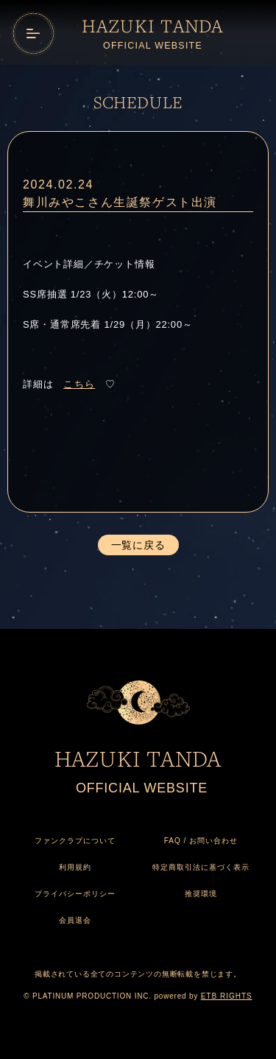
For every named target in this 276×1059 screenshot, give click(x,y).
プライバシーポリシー (75, 894)
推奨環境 (201, 894)
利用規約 (75, 867)
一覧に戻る (138, 545)
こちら (79, 384)
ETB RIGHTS (226, 996)
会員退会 (75, 920)
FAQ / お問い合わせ (201, 841)
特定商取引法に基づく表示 (201, 867)
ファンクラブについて (75, 841)
